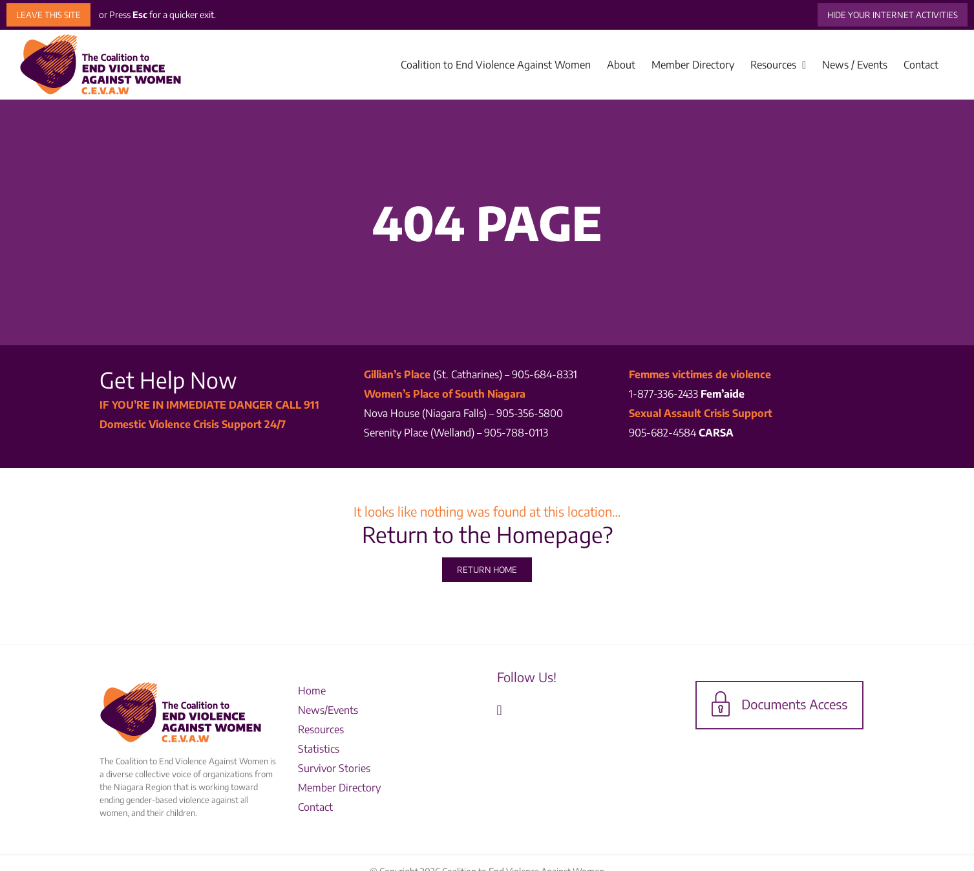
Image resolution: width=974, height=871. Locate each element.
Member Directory (340, 787)
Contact (315, 807)
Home (312, 690)
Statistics (318, 748)
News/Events (328, 710)
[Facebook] (499, 711)
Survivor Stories (334, 768)
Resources (321, 729)
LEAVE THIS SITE (48, 15)
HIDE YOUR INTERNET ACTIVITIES (892, 15)
